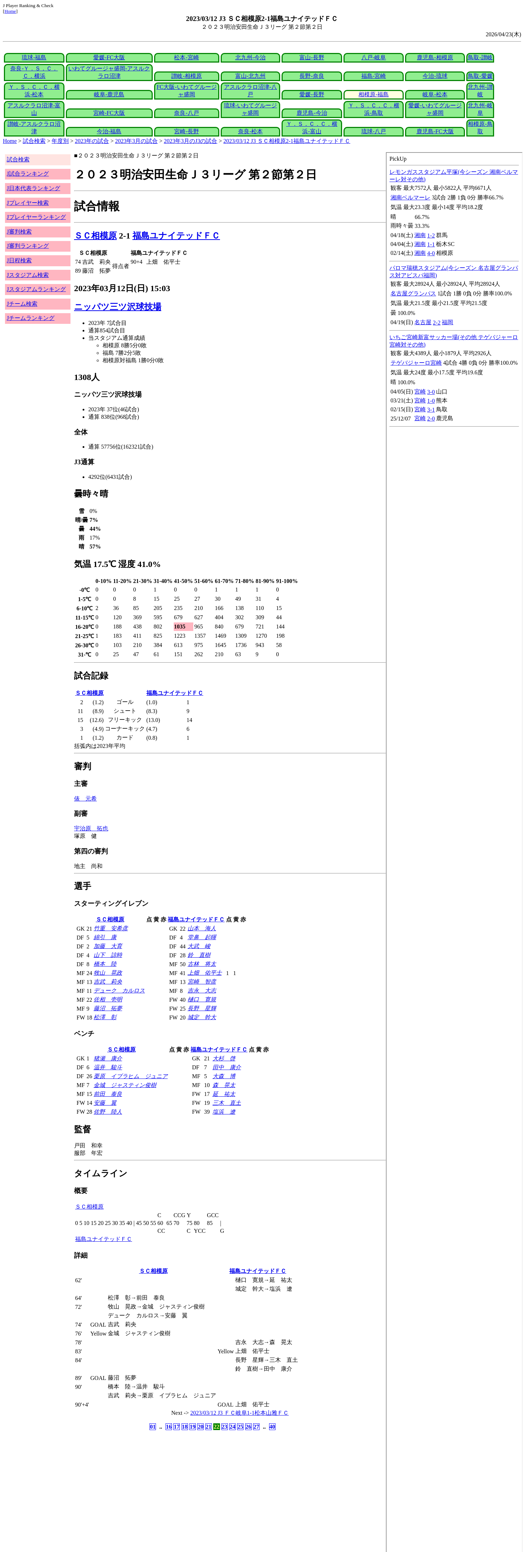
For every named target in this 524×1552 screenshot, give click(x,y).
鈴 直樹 (199, 955)
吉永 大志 (202, 991)
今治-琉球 (435, 76)
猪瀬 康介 (108, 1058)
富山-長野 (311, 57)
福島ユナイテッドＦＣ (176, 235)
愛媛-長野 (311, 94)
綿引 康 (105, 937)
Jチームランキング (30, 318)
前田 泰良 (108, 1094)
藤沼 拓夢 (108, 1008)
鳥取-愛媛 (480, 76)
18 (185, 1427)
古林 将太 (202, 964)
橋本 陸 (105, 964)
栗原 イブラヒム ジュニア (131, 1076)
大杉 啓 (224, 1058)
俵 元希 (85, 799)
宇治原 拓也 (91, 828)
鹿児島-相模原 (435, 57)
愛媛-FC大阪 (109, 57)
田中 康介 (227, 1067)
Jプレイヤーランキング (36, 217)
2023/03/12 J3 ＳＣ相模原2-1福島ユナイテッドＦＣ (287, 141)
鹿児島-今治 (312, 113)
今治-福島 (109, 131)
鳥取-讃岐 (480, 57)
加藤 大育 (108, 946)
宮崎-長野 (186, 131)
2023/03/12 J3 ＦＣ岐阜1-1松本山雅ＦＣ (239, 1413)
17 (176, 1427)
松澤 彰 (105, 1017)
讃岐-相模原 (186, 76)
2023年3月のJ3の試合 (190, 141)
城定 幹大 (202, 1017)
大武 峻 (199, 946)
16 (169, 1427)
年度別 (60, 141)
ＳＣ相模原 (95, 235)
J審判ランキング (28, 246)
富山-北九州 (250, 76)
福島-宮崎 (373, 76)
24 (232, 1427)
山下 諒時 (108, 955)
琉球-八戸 (373, 131)
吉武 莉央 (108, 982)
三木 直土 (227, 1103)
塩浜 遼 (224, 1112)
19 (192, 1427)
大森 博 (224, 1076)
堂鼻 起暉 (202, 937)
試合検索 (34, 141)
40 (272, 1427)
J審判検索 (19, 232)
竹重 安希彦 (111, 928)
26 (248, 1427)
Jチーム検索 (22, 304)
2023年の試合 (92, 141)
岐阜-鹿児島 (109, 94)
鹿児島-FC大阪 (435, 131)
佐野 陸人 (108, 1112)
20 (200, 1427)
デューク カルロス (119, 991)
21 (208, 1427)
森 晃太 (224, 1085)
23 (224, 1427)
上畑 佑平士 (205, 973)
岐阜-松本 (435, 94)
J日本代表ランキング (33, 188)
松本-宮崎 (186, 57)
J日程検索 (19, 260)
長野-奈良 (311, 76)
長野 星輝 (202, 1008)
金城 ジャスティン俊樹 (125, 1085)
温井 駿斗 (108, 1067)
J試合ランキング (28, 174)
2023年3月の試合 (136, 141)
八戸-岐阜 (373, 57)
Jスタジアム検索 (28, 275)
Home (10, 11)
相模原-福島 (373, 94)
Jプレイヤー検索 (28, 203)
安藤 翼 (105, 1103)
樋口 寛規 (202, 999)
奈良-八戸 (186, 113)
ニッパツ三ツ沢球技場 (117, 306)
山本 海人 (202, 928)
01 (153, 1427)
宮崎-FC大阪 (109, 113)
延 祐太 (224, 1094)
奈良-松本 (250, 131)
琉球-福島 (34, 57)
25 (240, 1427)
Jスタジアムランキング (36, 289)
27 (256, 1427)
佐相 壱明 (108, 999)
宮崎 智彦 (202, 982)
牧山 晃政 (108, 973)
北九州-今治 (250, 57)
